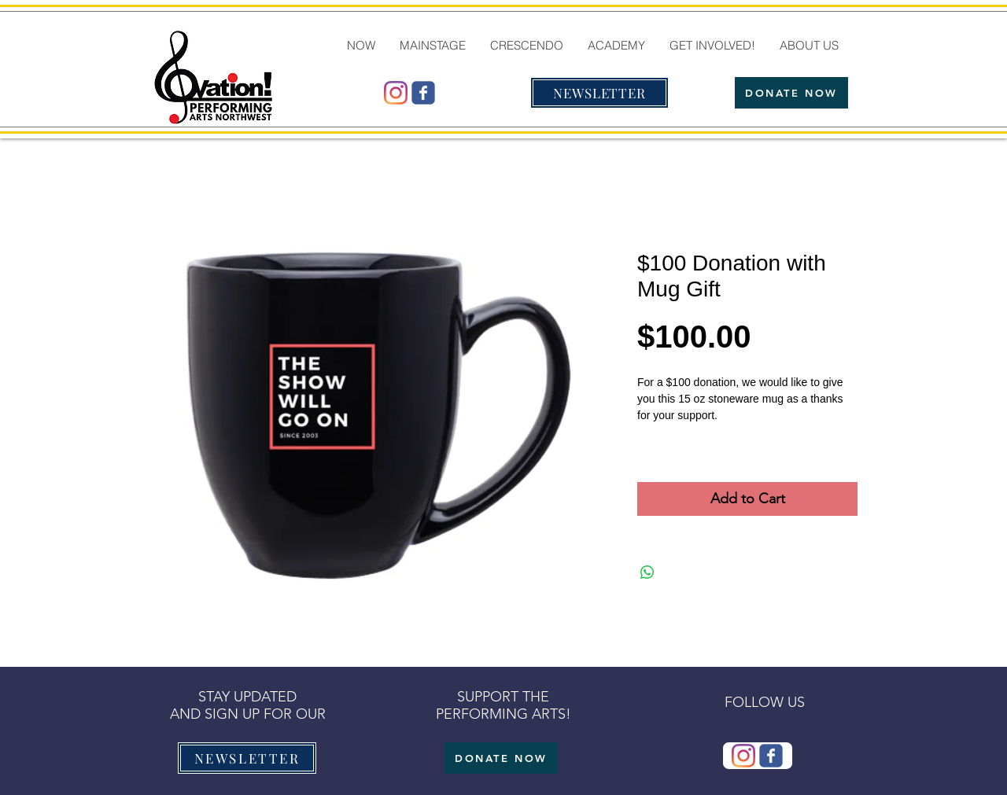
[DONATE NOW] (791, 93)
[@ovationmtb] (396, 93)
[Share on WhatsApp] (647, 572)
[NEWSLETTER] (599, 93)
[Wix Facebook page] (423, 93)
